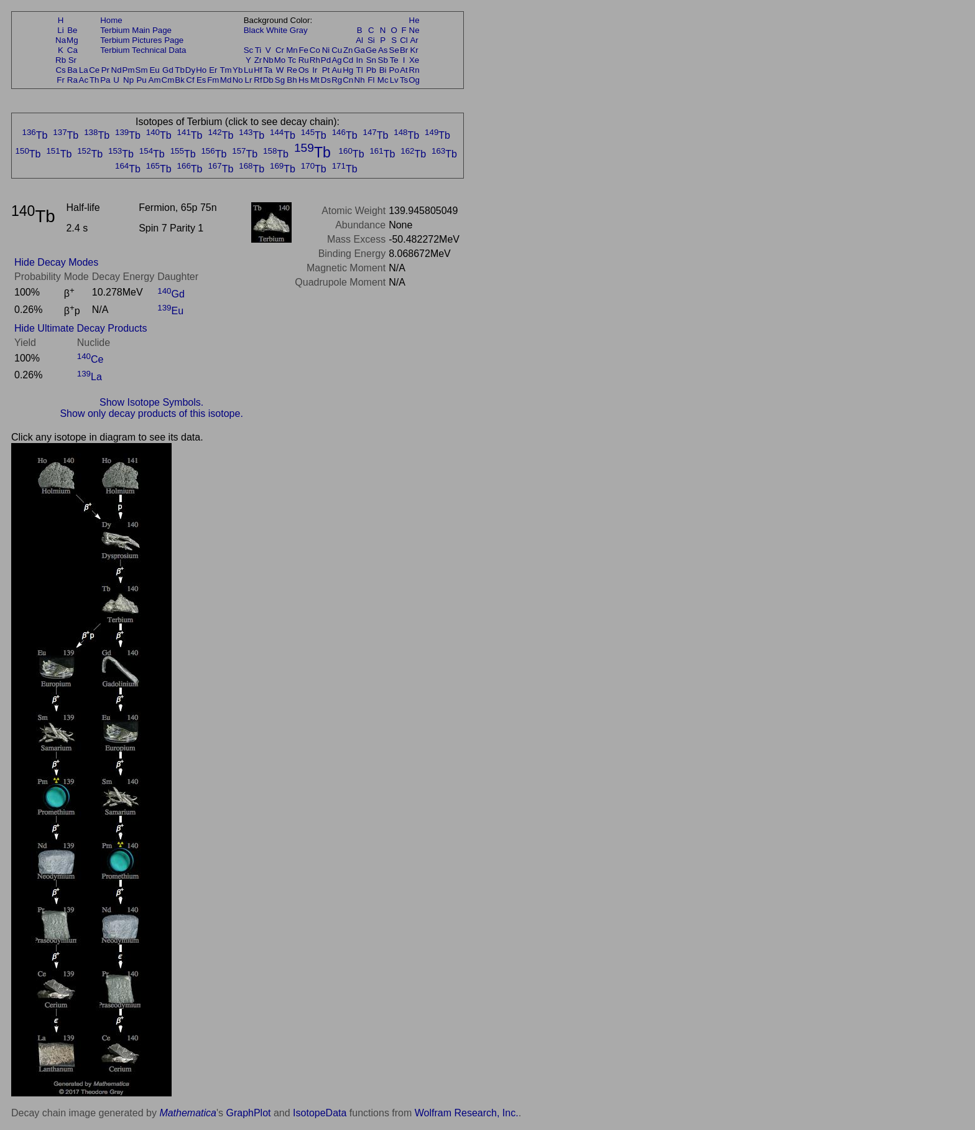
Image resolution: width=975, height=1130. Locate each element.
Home (111, 20)
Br (404, 50)
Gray (299, 30)
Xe (414, 60)
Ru (303, 60)
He (414, 20)
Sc (249, 50)
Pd (326, 60)
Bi (383, 70)
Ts (404, 80)
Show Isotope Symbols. (151, 402)
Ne (414, 30)
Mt (315, 80)
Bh (292, 80)
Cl (404, 40)
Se (394, 50)
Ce (94, 70)
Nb (268, 60)
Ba (72, 70)
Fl (370, 80)
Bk (180, 80)
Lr (248, 80)
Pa (105, 80)
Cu (336, 50)
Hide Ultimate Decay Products (80, 328)
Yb (238, 70)
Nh (359, 80)
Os (303, 70)
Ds (326, 80)
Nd (116, 70)
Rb (60, 60)
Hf (258, 70)
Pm (128, 70)
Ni (326, 50)
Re (292, 70)
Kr (414, 50)
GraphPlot (248, 1113)
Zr (258, 60)
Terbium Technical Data (143, 50)
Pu (141, 80)
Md (226, 80)
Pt (326, 70)
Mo (280, 60)
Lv (394, 80)
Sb (383, 60)
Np (128, 80)
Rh (315, 60)
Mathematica (187, 1113)
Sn (371, 60)
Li (60, 30)
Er (213, 70)
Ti (258, 50)
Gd (167, 70)
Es (201, 80)
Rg (336, 80)
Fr (61, 80)
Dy (190, 70)
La (83, 70)
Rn (414, 70)
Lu (248, 70)
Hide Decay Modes (56, 262)
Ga (359, 50)
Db (268, 80)
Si (371, 40)
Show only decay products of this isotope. (151, 413)
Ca (72, 50)
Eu (154, 70)
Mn (292, 50)
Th (94, 80)
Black (254, 30)
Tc (292, 60)
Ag (336, 60)
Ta (268, 70)
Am (155, 80)
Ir (314, 70)
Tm (225, 70)
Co (315, 50)
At (404, 70)
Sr (72, 60)
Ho (201, 70)
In (359, 60)
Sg (280, 80)
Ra (72, 80)
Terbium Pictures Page (141, 40)
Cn (348, 80)
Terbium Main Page (136, 30)
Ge (371, 50)
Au (336, 70)
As (383, 50)
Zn (348, 50)
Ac (84, 80)
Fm (213, 80)
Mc (383, 80)
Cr (279, 50)
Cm (168, 80)
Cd (348, 60)
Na (60, 40)
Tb (180, 70)
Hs (303, 80)
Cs (60, 70)
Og (414, 80)
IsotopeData (319, 1113)
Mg (72, 40)
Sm (142, 70)
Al (359, 40)
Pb (371, 70)
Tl (359, 70)
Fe (303, 50)
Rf (258, 80)
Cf (190, 80)
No (238, 80)
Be (72, 30)
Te (394, 60)
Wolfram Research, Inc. (467, 1113)
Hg (348, 70)
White (276, 30)
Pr (105, 70)
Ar (414, 40)
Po (394, 70)
